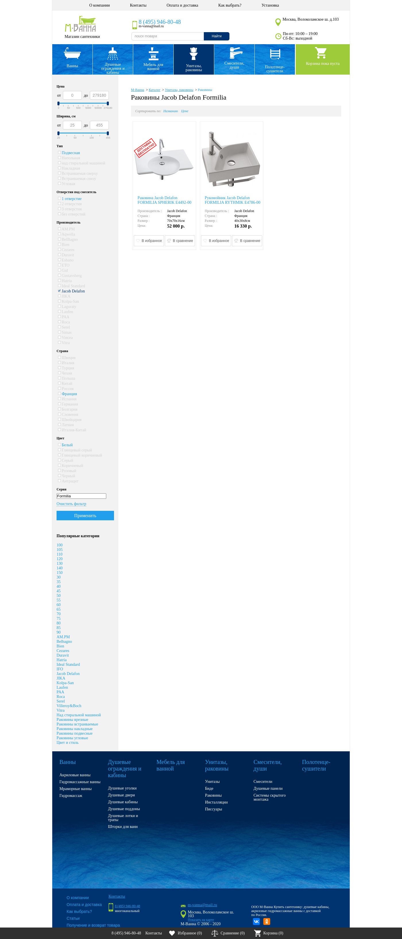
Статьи (73, 918)
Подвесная (69, 153)
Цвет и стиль (68, 742)
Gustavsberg (70, 275)
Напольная (69, 158)
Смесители (263, 781)
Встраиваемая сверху (78, 173)
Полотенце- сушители (275, 69)
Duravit (66, 255)
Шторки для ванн (123, 826)
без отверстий (72, 214)
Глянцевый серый (75, 450)
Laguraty (67, 306)
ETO (63, 265)
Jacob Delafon (71, 291)
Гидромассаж (70, 796)
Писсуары (213, 809)
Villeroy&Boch (69, 706)
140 (60, 568)
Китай (65, 383)
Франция (67, 394)
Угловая (66, 184)
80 (59, 623)
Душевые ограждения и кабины (112, 68)
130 (60, 563)
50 (59, 595)
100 (60, 545)
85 (59, 628)
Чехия (65, 373)
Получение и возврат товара (93, 925)
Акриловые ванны (74, 775)
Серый (65, 460)
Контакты (138, 5)
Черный (66, 476)
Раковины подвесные (74, 733)
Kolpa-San (68, 301)
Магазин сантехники (82, 36)
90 (59, 632)
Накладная (69, 168)
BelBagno (68, 239)
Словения (68, 414)
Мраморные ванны (75, 789)
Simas (65, 332)
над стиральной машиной (81, 163)
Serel (64, 327)
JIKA (64, 296)
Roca (64, 322)
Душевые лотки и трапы (123, 818)
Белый (65, 445)
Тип (60, 146)
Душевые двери (121, 795)
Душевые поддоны (124, 809)
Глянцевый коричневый (80, 455)
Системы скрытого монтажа (270, 797)
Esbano (66, 260)
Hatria (65, 281)
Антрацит (68, 481)
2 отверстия (70, 204)
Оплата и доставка (182, 5)
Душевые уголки (122, 788)
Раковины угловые (72, 738)
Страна (62, 351)
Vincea (65, 337)
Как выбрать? (229, 5)
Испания (67, 399)
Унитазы (212, 781)
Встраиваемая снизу (77, 178)
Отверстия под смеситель (76, 192)
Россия (66, 389)
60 (59, 605)
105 (60, 550)
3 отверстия (70, 209)
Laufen (65, 312)
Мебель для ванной (153, 67)
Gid (63, 270)
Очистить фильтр (71, 504)
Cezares (66, 250)
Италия (66, 363)
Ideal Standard (71, 286)
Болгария (68, 409)
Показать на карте (201, 920)
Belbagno (64, 641)
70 (59, 614)
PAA (63, 317)
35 (59, 582)
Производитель (68, 222)
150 (60, 573)
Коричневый (70, 465)
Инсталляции (216, 802)
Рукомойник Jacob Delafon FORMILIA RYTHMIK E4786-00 (232, 200)
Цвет (60, 438)
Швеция (67, 358)
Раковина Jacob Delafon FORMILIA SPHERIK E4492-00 (164, 200)
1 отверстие (70, 199)
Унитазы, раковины (193, 68)
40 (59, 586)
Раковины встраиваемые (77, 724)
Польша (67, 378)
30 (59, 577)
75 (59, 618)
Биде (209, 788)
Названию (170, 111)
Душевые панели (268, 788)
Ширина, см (66, 116)
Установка (270, 5)
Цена (61, 86)
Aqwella (66, 234)
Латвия (66, 425)
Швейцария (70, 420)
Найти (216, 36)
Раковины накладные (75, 729)
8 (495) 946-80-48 (160, 22)
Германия (68, 404)
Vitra (64, 343)
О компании (99, 5)
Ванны (72, 66)
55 (59, 600)
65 (59, 609)
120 (60, 559)
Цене (184, 111)
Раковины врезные (72, 719)
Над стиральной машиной (79, 715)
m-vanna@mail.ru (202, 905)
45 (59, 591)
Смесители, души (234, 65)
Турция (66, 368)
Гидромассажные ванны (79, 782)
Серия (61, 489)
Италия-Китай (72, 430)
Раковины (205, 90)
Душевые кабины (123, 802)
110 (59, 554)
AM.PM (66, 229)
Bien (63, 244)
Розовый (67, 471)
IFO (60, 669)
